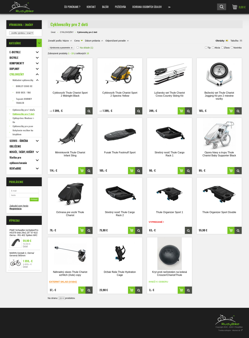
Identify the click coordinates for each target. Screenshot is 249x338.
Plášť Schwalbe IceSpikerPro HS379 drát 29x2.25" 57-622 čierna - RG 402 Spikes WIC (24, 232)
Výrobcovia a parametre (61, 47)
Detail (25, 246)
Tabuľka (234, 40)
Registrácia (15, 208)
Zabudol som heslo (19, 206)
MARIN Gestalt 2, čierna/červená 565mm (22, 254)
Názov (66, 40)
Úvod (53, 32)
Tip (209, 47)
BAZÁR (105, 7)
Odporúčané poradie (115, 40)
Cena (77, 40)
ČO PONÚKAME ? (72, 7)
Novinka (237, 47)
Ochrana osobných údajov (147, 7)
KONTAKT (91, 7)
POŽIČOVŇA (120, 7)
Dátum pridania (92, 40)
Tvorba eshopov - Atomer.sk (230, 330)
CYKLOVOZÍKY (67, 32)
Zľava (226, 47)
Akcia (217, 47)
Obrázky (220, 40)
